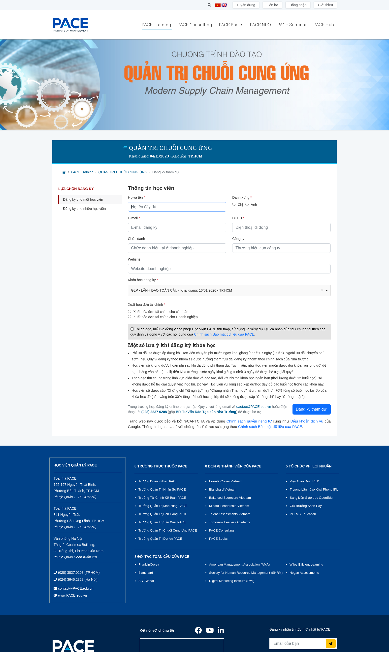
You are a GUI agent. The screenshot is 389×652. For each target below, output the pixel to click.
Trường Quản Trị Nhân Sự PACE (162, 489)
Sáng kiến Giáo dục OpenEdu (311, 497)
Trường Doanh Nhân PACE (158, 481)
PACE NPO (261, 25)
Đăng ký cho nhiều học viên (84, 209)
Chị (240, 205)
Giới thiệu (325, 5)
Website (134, 259)
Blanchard (145, 573)
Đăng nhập (298, 5)
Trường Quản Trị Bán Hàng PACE (162, 514)
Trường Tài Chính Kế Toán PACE (162, 497)
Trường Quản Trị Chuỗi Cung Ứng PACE (167, 530)
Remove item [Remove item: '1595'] (322, 290)
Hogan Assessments (304, 573)
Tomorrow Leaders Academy (229, 522)
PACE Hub (324, 25)
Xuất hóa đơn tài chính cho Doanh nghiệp (165, 317)
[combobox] (229, 290)
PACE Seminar (292, 25)
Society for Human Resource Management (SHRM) (245, 573)
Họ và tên (136, 197)
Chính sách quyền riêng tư (249, 421)
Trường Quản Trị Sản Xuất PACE (162, 522)
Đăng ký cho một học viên (83, 199)
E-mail (134, 218)
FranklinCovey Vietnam (225, 481)
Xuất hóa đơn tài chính (146, 305)
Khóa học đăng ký (143, 280)
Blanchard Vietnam (222, 489)
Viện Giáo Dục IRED (304, 481)
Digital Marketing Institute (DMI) (231, 581)
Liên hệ (272, 5)
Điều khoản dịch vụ (306, 421)
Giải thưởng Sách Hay (306, 506)
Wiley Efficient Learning (306, 564)
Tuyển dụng (246, 5)
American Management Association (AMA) (239, 564)
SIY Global (146, 581)
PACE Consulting (195, 25)
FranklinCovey (148, 564)
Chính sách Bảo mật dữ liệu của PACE (224, 334)
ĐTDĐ (238, 218)
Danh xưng (242, 197)
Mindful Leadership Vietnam (229, 506)
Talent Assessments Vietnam (229, 514)
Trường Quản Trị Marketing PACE (162, 506)
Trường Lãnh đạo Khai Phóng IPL (314, 489)
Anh (254, 205)
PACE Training (157, 25)
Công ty (238, 239)
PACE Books (231, 25)
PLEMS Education (303, 514)
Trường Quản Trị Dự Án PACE (160, 538)
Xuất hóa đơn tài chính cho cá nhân (160, 312)
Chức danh (136, 239)
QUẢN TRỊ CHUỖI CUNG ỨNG (123, 172)
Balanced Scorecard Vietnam (230, 497)
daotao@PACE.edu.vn (253, 407)
